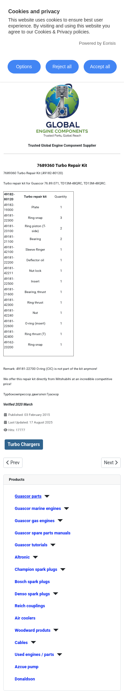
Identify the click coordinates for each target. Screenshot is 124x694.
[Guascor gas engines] (59, 520)
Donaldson (25, 678)
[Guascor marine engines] (65, 508)
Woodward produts (33, 630)
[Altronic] (34, 557)
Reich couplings (30, 605)
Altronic (22, 557)
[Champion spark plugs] (61, 569)
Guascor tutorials (31, 544)
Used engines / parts (34, 654)
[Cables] (32, 642)
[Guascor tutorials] (51, 545)
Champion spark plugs (36, 569)
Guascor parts (28, 496)
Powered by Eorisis (97, 43)
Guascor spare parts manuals (43, 532)
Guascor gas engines (35, 520)
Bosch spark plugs (32, 581)
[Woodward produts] (55, 630)
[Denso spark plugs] (54, 593)
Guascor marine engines (38, 508)
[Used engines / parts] (58, 654)
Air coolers (25, 618)
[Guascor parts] (46, 496)
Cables (21, 642)
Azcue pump (27, 666)
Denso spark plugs (32, 593)
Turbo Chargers (24, 444)
